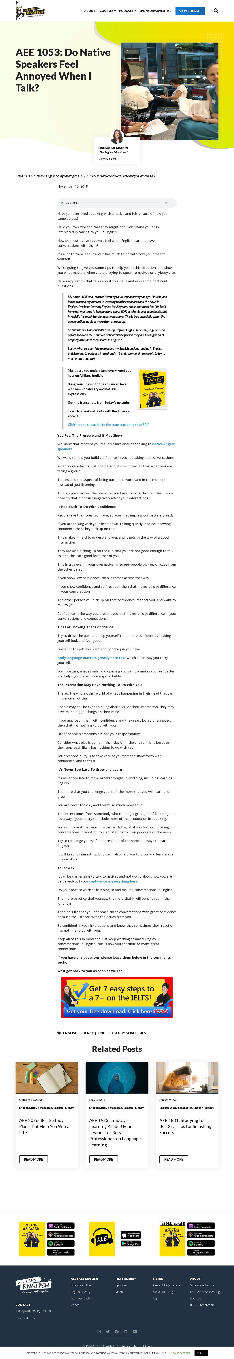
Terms (138, 1346)
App (155, 1298)
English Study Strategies (61, 176)
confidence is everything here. (114, 881)
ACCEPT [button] (201, 1353)
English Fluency (29, 176)
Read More (33, 1159)
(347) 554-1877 (25, 1318)
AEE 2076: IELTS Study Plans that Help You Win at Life (45, 1126)
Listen (158, 1279)
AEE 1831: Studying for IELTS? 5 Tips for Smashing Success (185, 1126)
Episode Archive (81, 1285)
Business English (81, 1298)
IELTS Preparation (202, 1305)
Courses (106, 10)
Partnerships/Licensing (205, 1292)
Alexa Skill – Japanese (166, 1285)
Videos (75, 1305)
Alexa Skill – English (165, 1292)
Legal (148, 1346)
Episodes (121, 1285)
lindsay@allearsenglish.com (33, 1311)
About (89, 10)
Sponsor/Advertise (155, 10)
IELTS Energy (126, 1279)
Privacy (126, 1346)
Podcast (126, 10)
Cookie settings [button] (180, 1352)
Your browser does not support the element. (117, 203)
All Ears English (84, 1279)
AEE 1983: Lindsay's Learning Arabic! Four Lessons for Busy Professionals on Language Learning (115, 1132)
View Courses (190, 11)
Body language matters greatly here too (91, 657)
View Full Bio (107, 158)
